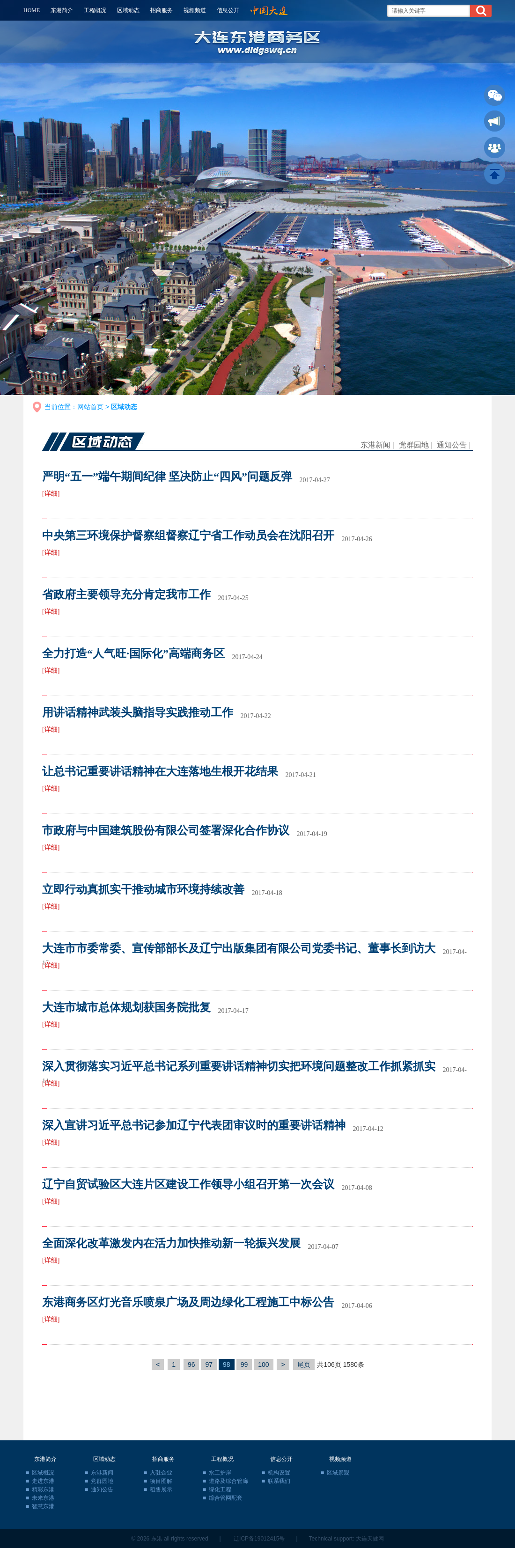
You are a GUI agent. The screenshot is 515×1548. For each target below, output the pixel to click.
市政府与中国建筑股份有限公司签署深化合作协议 (165, 830)
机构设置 (279, 1472)
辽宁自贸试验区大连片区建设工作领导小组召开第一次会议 (188, 1184)
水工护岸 (220, 1472)
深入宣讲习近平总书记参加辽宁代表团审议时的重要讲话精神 (194, 1125)
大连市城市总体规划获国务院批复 (126, 1007)
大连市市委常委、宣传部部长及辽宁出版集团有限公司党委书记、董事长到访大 (238, 948)
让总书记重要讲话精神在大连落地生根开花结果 (160, 771)
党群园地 (414, 445)
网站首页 (90, 407)
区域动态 (128, 10)
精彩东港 (43, 1489)
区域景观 (338, 1472)
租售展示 (161, 1489)
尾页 (303, 1364)
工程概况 (95, 10)
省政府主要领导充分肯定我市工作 (126, 594)
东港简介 (62, 10)
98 (226, 1364)
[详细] (50, 493)
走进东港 (43, 1481)
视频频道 (195, 10)
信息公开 (228, 10)
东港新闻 (375, 445)
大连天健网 (370, 1538)
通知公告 (452, 445)
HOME (31, 10)
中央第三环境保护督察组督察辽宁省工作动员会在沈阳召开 (188, 535)
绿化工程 (220, 1489)
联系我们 (279, 1481)
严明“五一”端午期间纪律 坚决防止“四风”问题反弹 (167, 476)
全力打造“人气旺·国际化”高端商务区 (133, 653)
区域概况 (43, 1472)
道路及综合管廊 (228, 1481)
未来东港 (43, 1498)
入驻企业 (161, 1472)
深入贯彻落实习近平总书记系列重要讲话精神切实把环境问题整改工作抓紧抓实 (238, 1066)
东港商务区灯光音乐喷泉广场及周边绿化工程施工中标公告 (188, 1302)
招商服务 (161, 10)
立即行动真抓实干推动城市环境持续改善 (143, 889)
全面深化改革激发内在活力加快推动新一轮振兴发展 (171, 1243)
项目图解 (161, 1481)
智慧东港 (43, 1506)
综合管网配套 (226, 1498)
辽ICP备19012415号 (259, 1538)
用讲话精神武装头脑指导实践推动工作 (137, 712)
